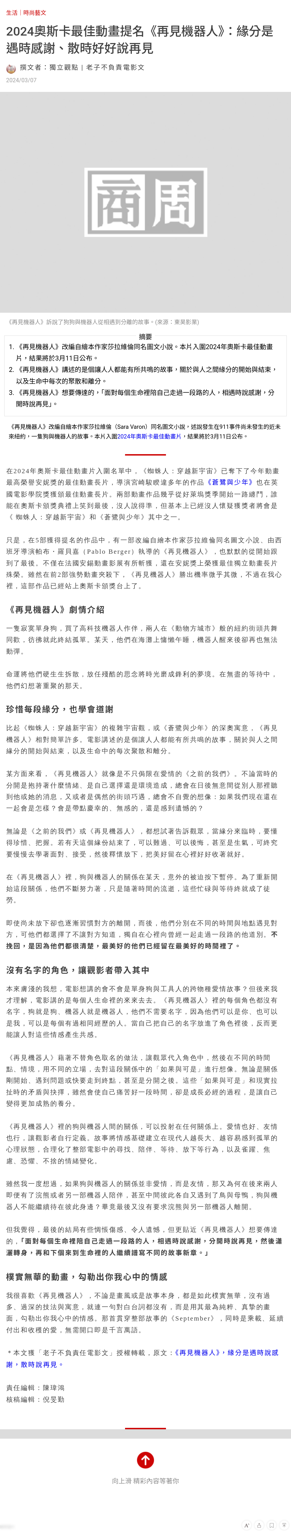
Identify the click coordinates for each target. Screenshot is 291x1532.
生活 (12, 12)
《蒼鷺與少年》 (230, 482)
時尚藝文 (34, 12)
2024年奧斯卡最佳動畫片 (149, 436)
